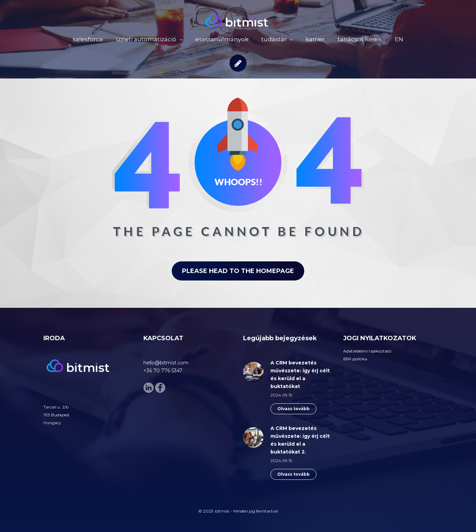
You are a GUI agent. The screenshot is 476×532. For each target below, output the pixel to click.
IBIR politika (355, 358)
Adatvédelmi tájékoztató (367, 351)
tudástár (273, 39)
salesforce (88, 39)
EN (399, 39)
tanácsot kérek (360, 39)
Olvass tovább (293, 408)
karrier (315, 39)
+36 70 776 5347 (162, 371)
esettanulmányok (221, 39)
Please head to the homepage (238, 271)
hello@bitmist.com (165, 363)
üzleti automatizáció (146, 39)
